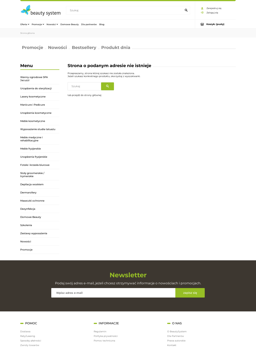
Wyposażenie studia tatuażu (37, 129)
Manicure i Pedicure (32, 104)
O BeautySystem (177, 331)
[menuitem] (24, 24)
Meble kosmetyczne (32, 121)
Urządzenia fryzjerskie (33, 156)
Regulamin (100, 331)
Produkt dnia (115, 47)
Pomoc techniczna (104, 340)
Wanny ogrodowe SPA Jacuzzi (34, 79)
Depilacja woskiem (32, 184)
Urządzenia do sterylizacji (36, 88)
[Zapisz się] (190, 293)
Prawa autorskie (176, 340)
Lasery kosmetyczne (33, 96)
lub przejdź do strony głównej (84, 95)
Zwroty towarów (29, 345)
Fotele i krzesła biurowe (34, 164)
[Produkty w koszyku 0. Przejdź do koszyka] (215, 24)
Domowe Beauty (30, 217)
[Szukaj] (186, 10)
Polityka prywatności (106, 336)
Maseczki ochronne (32, 200)
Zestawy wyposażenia (33, 233)
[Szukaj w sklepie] (125, 10)
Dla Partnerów (175, 336)
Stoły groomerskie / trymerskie (32, 175)
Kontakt (171, 345)
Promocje (32, 47)
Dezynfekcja (27, 208)
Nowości (57, 47)
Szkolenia (26, 225)
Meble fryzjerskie (30, 148)
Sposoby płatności (30, 340)
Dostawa (25, 331)
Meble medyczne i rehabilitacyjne (31, 139)
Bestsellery (84, 47)
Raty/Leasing (27, 336)
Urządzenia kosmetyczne (35, 112)
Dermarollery (28, 192)
